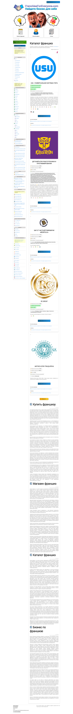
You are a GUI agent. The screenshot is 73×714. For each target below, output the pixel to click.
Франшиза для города (18, 201)
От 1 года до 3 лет (17, 220)
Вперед (44, 398)
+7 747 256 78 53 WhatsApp (17, 711)
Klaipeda (16, 89)
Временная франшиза (18, 211)
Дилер (15, 234)
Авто (15, 58)
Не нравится (17, 258)
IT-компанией (56, 46)
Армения (16, 104)
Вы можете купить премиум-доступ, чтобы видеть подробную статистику (41, 125)
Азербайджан (16, 94)
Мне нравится (17, 253)
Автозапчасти (17, 60)
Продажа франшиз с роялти (19, 174)
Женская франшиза (17, 194)
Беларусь (16, 109)
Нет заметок (17, 262)
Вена (16, 125)
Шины (16, 78)
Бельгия (16, 111)
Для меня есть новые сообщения (20, 278)
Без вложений (16, 147)
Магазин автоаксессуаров (19, 72)
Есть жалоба (17, 264)
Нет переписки (17, 269)
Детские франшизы (17, 199)
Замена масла (17, 67)
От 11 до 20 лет (17, 223)
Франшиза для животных (18, 214)
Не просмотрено (17, 245)
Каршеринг (17, 70)
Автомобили (17, 62)
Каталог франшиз (20, 33)
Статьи (51, 33)
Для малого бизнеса (17, 206)
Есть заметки (17, 260)
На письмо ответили (18, 274)
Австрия (16, 92)
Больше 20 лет (17, 225)
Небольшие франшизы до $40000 (19, 162)
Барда (16, 132)
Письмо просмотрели (18, 271)
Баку (16, 130)
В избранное (17, 251)
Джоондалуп (17, 116)
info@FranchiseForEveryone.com (24, 710)
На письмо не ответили (18, 276)
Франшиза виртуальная (18, 216)
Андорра (16, 101)
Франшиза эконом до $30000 (19, 161)
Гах (16, 137)
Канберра (17, 118)
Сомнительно (17, 256)
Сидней (16, 121)
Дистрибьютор (17, 232)
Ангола (15, 99)
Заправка (17, 69)
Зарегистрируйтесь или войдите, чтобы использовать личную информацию (19, 241)
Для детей (16, 80)
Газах (16, 135)
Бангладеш (16, 108)
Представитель (17, 230)
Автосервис (17, 65)
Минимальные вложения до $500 (19, 148)
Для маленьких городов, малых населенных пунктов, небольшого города (19, 204)
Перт (16, 120)
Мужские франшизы (17, 196)
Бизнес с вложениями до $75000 (19, 167)
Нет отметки (17, 249)
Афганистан (16, 106)
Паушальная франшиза (18, 143)
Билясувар (17, 133)
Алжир (15, 97)
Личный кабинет (36, 33)
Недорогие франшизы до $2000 (19, 153)
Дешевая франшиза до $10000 (19, 156)
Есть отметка (17, 247)
